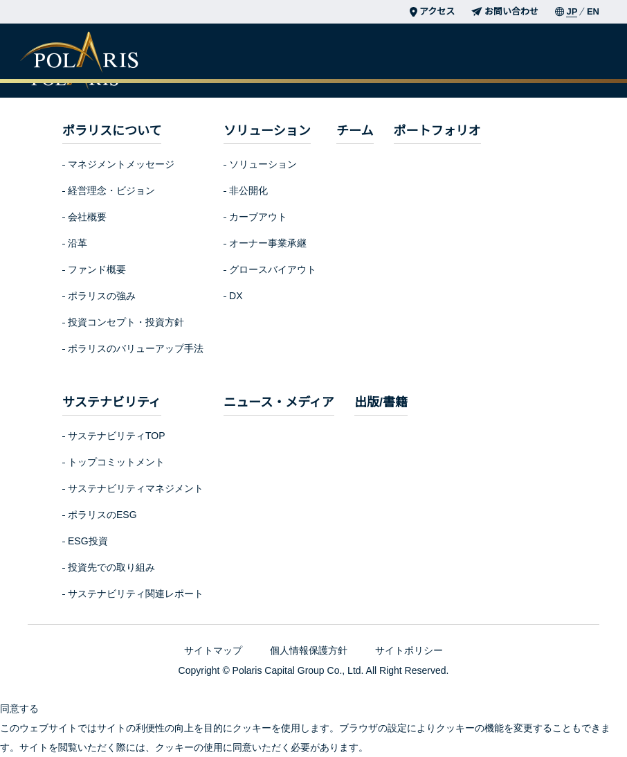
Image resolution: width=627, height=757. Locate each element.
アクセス (432, 11)
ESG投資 (87, 541)
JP (571, 11)
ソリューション (262, 164)
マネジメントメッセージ (121, 164)
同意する (19, 708)
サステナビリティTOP (116, 436)
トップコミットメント (116, 462)
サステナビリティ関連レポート (135, 593)
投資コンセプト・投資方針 (126, 322)
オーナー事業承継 (267, 243)
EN (593, 11)
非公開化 (247, 190)
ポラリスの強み (102, 296)
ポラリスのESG (101, 515)
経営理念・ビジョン (111, 190)
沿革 (77, 243)
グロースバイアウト (271, 269)
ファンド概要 (97, 269)
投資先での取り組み (111, 567)
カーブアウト (257, 217)
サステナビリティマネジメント (135, 488)
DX (234, 296)
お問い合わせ (504, 11)
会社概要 (87, 217)
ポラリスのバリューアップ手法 (135, 348)
